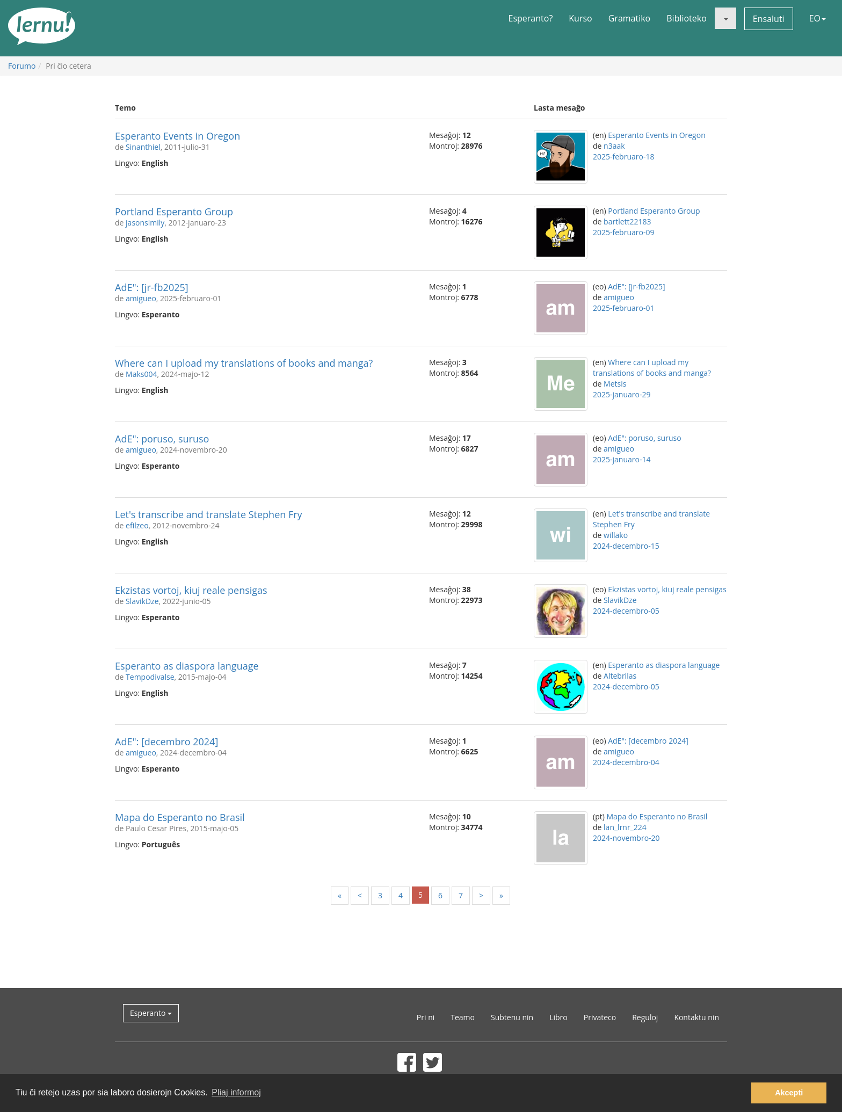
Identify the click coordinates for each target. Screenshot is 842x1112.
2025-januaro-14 (621, 459)
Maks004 (141, 374)
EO (817, 18)
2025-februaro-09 (623, 232)
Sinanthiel (143, 147)
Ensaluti (769, 19)
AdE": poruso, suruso (162, 438)
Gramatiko (629, 18)
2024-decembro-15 (626, 546)
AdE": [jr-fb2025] (151, 287)
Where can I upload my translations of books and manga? (244, 363)
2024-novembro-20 (626, 838)
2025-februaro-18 (623, 156)
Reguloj (645, 1017)
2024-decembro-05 (626, 611)
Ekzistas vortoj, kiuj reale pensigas (191, 590)
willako (616, 535)
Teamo (463, 1017)
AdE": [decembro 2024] (166, 741)
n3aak (614, 146)
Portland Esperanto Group (174, 211)
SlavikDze (142, 601)
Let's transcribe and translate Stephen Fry (208, 514)
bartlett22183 (627, 221)
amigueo (141, 298)
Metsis (615, 384)
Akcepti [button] (789, 1092)
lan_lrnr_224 (625, 827)
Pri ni (425, 1017)
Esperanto (151, 1013)
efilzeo (137, 525)
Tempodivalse (150, 677)
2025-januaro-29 (621, 394)
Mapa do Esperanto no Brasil (180, 817)
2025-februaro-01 (623, 308)
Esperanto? (531, 18)
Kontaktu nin (696, 1017)
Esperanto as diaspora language (187, 665)
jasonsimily (145, 222)
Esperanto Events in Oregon (177, 135)
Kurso (580, 18)
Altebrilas (620, 676)
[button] (725, 18)
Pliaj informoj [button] (236, 1092)
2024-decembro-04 (626, 762)
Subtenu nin (512, 1017)
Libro (558, 1017)
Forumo (21, 66)
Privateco (600, 1017)
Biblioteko (686, 18)
